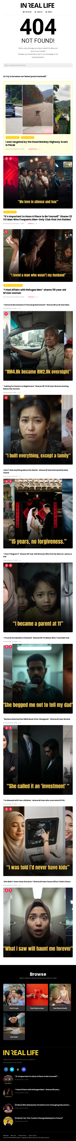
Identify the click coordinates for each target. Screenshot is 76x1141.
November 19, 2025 (10, 885)
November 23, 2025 (10, 723)
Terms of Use (32, 1135)
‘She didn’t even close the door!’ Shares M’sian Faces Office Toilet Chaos (36, 881)
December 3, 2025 (10, 308)
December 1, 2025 (9, 392)
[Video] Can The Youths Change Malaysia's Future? (39, 1118)
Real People (28, 137)
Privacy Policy (22, 1135)
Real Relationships (13, 285)
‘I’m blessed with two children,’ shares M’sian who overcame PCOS (34, 800)
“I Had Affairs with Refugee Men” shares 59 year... (37, 1089)
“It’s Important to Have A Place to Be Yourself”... (37, 1076)
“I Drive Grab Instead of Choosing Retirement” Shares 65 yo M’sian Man (36, 305)
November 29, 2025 (10, 476)
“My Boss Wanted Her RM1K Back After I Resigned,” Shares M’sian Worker (36, 719)
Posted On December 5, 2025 (13, 297)
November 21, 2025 (10, 804)
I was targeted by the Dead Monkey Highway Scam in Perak (37, 143)
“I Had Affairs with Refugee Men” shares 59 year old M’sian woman (34, 291)
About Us (13, 1135)
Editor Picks (12, 137)
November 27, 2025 (10, 560)
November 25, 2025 (10, 641)
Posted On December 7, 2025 (13, 223)
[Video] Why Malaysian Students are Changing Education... (42, 1105)
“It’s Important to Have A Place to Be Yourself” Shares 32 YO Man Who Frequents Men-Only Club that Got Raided (37, 218)
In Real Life (34, 1137)
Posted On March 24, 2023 (15, 149)
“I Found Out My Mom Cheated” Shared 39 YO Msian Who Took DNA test (36, 638)
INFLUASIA (13, 1137)
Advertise (6, 1135)
